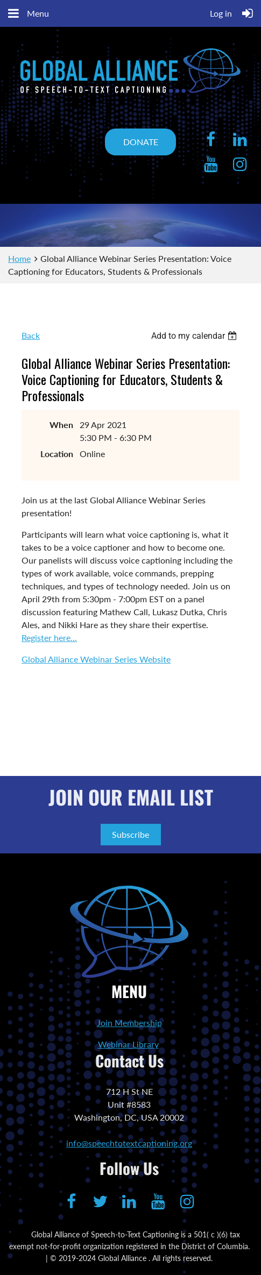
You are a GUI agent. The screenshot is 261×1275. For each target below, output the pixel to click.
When (61, 424)
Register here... (49, 637)
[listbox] (195, 336)
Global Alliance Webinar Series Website (96, 659)
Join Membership (129, 1022)
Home (19, 258)
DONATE (140, 142)
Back (31, 335)
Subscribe (130, 834)
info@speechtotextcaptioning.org (129, 1143)
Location (56, 453)
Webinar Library (128, 1044)
